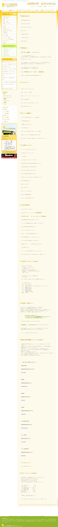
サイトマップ (33, 6)
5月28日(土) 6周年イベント (27, 303)
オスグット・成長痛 (6, 37)
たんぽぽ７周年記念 (25, 204)
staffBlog (9, 59)
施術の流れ (29, 10)
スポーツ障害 (5, 35)
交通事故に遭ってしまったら (8, 48)
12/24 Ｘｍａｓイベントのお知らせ (29, 473)
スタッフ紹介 (45, 10)
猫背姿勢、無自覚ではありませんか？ (8, 73)
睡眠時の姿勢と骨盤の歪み (6, 61)
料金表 (37, 10)
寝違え (14, 520)
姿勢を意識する (4, 66)
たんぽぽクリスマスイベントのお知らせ (29, 261)
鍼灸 (53, 519)
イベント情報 (9, 111)
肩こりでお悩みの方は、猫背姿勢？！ (8, 84)
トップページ (5, 10)
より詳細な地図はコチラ (9, 152)
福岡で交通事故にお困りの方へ (26, 462)
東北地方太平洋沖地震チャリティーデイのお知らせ (32, 339)
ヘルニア (4, 25)
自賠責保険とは (6, 53)
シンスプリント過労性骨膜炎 (8, 39)
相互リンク (9, 121)
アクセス (53, 10)
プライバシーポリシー (52, 6)
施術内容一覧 (21, 10)
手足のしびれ (34, 520)
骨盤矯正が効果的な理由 (6, 88)
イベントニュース (25, 519)
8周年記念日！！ (24, 48)
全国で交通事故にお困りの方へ (26, 466)
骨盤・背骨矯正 (6, 18)
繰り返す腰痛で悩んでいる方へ (7, 71)
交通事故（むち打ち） (7, 16)
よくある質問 (39, 6)
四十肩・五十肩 (6, 28)
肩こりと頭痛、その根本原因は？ (7, 64)
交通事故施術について (7, 50)
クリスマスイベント (25, 82)
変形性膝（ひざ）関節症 (7, 30)
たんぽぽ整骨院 (9, 5)
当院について (9, 115)
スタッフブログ (9, 119)
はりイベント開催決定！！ (27, 113)
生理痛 (4, 42)
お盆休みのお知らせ (25, 16)
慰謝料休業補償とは (6, 55)
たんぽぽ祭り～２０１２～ (27, 145)
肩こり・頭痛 (5, 21)
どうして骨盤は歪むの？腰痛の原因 (8, 82)
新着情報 (6, 519)
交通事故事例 (5, 51)
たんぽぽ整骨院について (13, 10)
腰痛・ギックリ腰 (6, 23)
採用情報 (45, 6)
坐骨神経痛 (5, 32)
